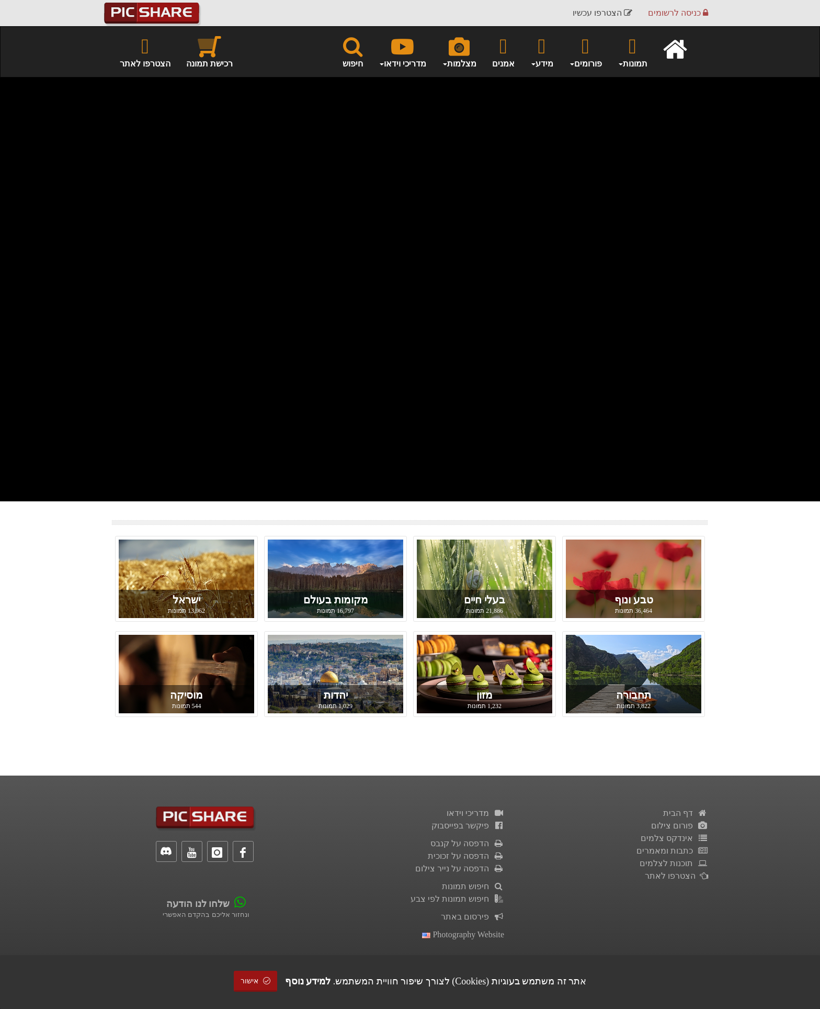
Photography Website (463, 934)
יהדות (336, 695)
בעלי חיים (484, 600)
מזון (484, 695)
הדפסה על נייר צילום (459, 868)
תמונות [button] (632, 51)
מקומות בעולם (335, 600)
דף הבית (685, 813)
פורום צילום (679, 825)
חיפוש (353, 51)
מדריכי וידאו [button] (402, 51)
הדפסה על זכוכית (466, 855)
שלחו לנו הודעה (198, 904)
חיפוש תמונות (473, 886)
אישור (256, 981)
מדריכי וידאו (475, 813)
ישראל (186, 600)
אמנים (503, 51)
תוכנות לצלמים (674, 863)
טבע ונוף (633, 600)
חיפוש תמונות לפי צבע (457, 898)
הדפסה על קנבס (467, 843)
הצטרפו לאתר (145, 51)
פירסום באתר (472, 916)
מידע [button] (541, 51)
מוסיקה (186, 695)
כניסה (678, 12)
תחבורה (633, 695)
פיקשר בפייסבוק (467, 825)
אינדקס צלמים (674, 838)
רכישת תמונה (209, 51)
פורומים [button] (585, 51)
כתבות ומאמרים (672, 850)
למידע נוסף (308, 981)
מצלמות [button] (459, 51)
